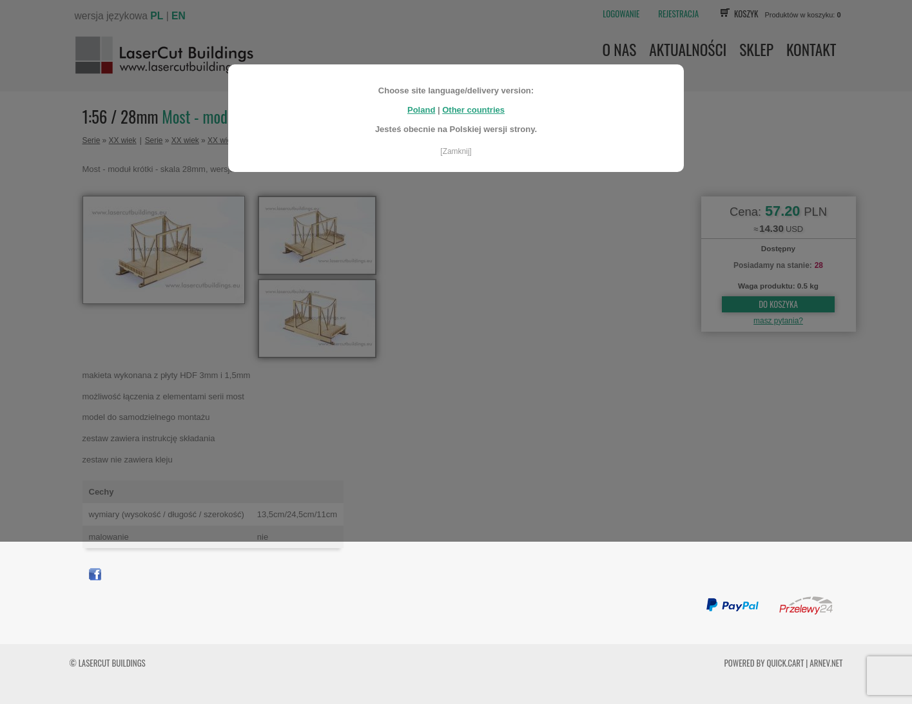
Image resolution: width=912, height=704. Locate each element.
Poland (421, 104)
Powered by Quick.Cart (764, 662)
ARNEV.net (826, 662)
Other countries (473, 104)
